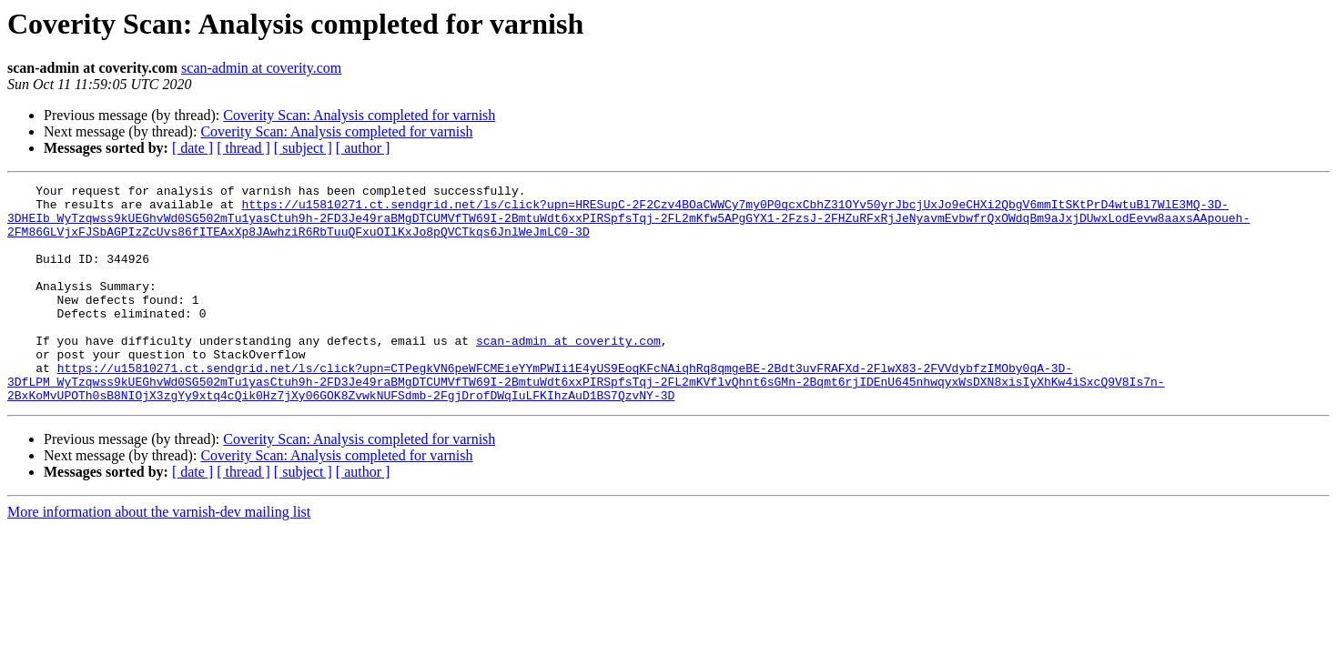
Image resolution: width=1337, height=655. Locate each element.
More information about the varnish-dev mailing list (158, 555)
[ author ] (363, 148)
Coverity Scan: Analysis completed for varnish (359, 115)
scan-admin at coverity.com (261, 68)
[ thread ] (243, 148)
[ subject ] (303, 148)
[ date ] (192, 148)
